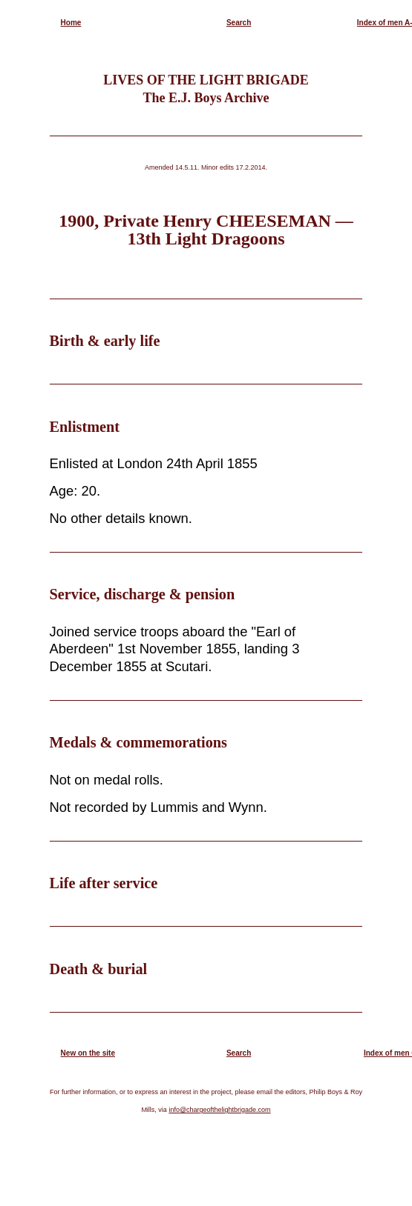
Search (238, 23)
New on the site (88, 1053)
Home (71, 23)
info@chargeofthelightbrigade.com (219, 1109)
